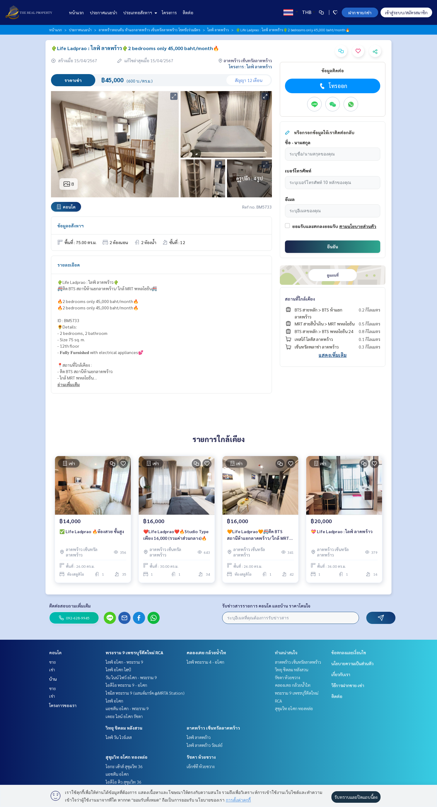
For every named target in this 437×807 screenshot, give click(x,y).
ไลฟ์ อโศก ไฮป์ (118, 669)
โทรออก (332, 86)
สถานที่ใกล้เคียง (300, 298)
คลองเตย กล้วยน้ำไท (206, 652)
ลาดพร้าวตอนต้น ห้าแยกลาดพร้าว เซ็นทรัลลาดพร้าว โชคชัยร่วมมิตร (149, 29)
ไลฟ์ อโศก (114, 700)
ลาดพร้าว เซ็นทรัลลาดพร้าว (213, 727)
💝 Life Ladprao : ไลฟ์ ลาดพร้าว (342, 531)
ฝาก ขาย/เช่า (359, 12)
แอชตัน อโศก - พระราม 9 (127, 708)
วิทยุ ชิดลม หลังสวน (124, 727)
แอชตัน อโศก (117, 774)
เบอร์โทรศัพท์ (298, 170)
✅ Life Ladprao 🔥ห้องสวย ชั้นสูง (91, 531)
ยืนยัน (332, 246)
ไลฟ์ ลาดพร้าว (218, 29)
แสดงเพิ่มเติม (333, 355)
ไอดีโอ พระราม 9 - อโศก (126, 685)
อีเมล (290, 199)
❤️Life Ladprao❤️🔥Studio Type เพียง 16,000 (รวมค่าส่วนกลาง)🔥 (175, 535)
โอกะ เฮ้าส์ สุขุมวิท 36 (124, 766)
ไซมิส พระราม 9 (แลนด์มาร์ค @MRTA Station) (145, 693)
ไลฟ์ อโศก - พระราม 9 (124, 662)
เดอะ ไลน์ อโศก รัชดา (124, 716)
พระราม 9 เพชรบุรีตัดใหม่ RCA (134, 652)
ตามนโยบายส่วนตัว (357, 226)
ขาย (52, 662)
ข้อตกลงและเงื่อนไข (348, 652)
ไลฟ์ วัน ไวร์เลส (119, 737)
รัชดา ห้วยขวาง (201, 757)
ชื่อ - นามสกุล (297, 142)
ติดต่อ (188, 12)
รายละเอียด (68, 264)
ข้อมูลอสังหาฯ (70, 225)
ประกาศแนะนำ (103, 12)
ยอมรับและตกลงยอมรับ (315, 226)
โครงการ (169, 12)
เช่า (52, 669)
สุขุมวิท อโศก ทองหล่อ (126, 757)
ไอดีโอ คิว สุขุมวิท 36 (123, 782)
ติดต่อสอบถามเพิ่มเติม (70, 605)
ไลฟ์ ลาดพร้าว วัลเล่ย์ (204, 745)
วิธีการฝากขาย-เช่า (347, 685)
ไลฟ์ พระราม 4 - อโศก (205, 662)
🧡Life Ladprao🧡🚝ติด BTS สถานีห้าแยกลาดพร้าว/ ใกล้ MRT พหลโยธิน (258, 535)
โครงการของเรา (62, 705)
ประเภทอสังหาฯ (139, 12)
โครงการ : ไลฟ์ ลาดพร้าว (250, 66)
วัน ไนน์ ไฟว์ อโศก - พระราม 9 (131, 677)
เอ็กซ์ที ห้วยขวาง (201, 766)
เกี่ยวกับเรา (340, 674)
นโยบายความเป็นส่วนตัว (352, 663)
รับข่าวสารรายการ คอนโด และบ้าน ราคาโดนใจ (266, 605)
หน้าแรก (76, 12)
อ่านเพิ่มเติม (68, 384)
